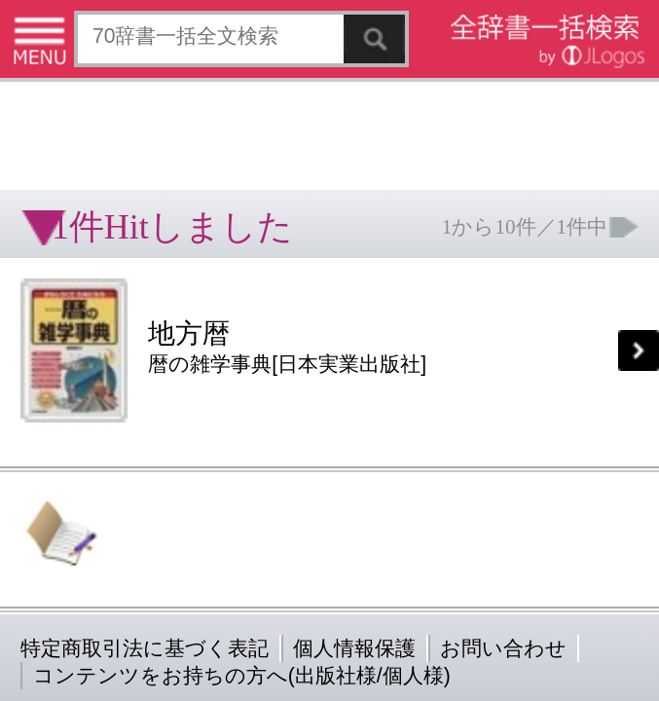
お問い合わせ (237, 306)
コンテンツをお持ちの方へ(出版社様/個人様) (112, 319)
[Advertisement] (155, 63)
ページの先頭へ (239, 368)
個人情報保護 (167, 306)
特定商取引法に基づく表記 (68, 306)
